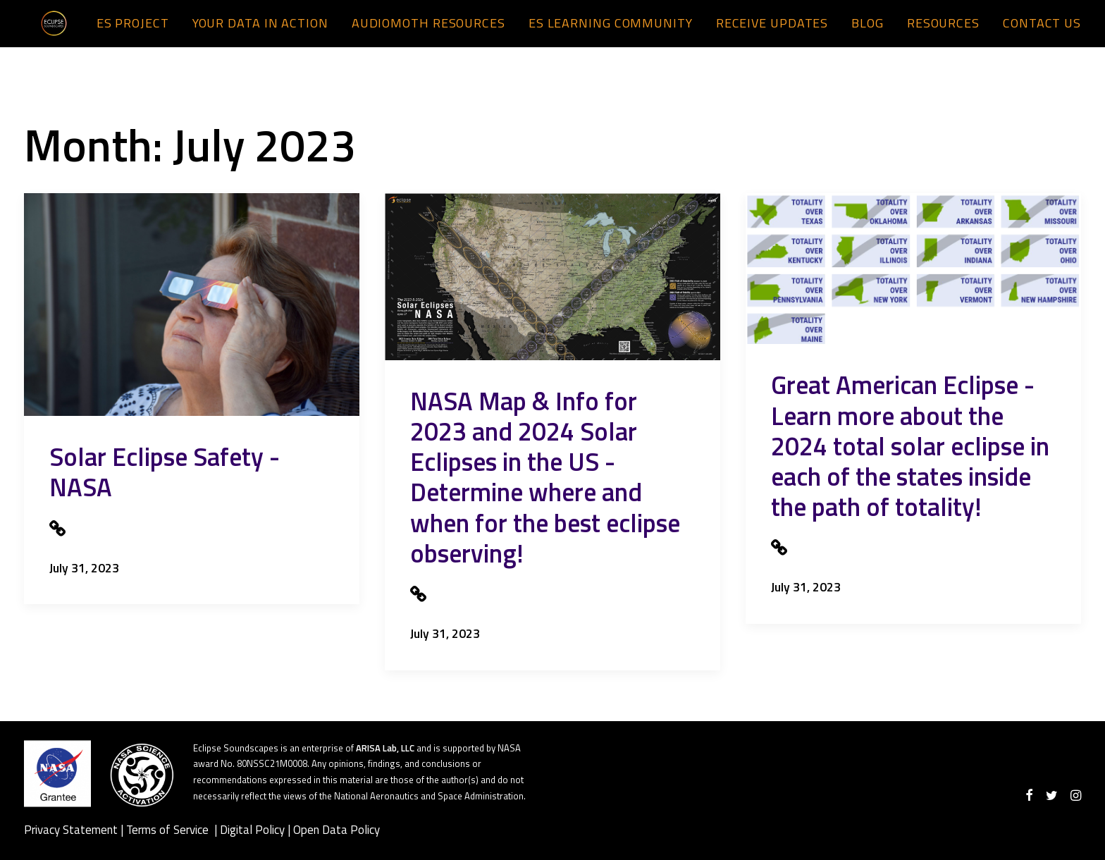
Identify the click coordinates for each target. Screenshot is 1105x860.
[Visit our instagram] (1075, 795)
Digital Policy (252, 830)
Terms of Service (168, 830)
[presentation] (191, 304)
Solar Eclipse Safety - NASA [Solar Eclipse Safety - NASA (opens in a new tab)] (164, 471)
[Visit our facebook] (1029, 795)
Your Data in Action (260, 33)
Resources (943, 33)
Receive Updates (772, 33)
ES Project (133, 33)
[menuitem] (138, 34)
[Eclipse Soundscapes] (45, 34)
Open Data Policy (336, 830)
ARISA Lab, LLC (385, 748)
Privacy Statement (71, 830)
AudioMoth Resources (428, 33)
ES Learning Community (611, 33)
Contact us (1042, 33)
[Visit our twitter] (1052, 795)
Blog (867, 33)
